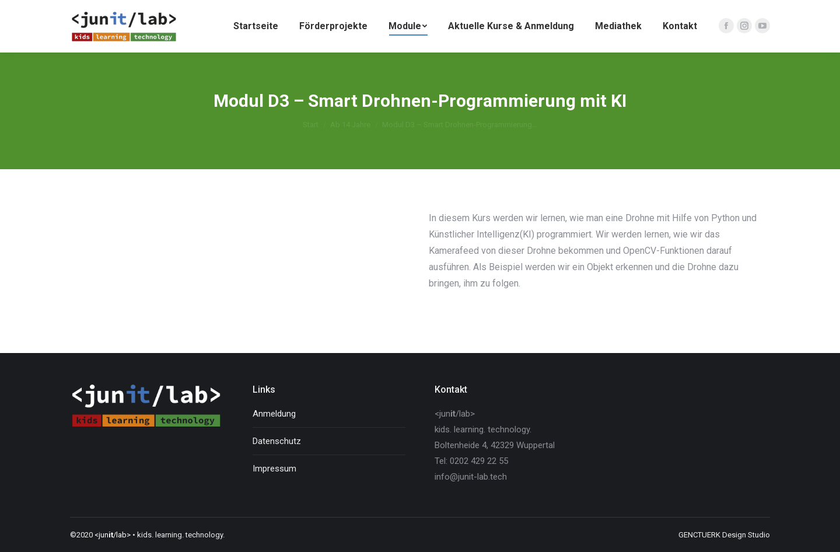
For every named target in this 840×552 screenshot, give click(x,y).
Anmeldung (274, 413)
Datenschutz (277, 441)
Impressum (274, 468)
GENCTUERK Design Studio (724, 534)
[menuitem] (256, 26)
